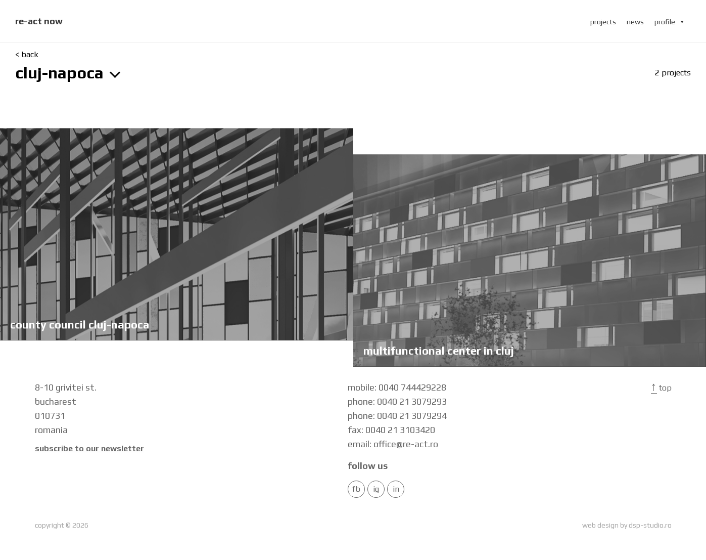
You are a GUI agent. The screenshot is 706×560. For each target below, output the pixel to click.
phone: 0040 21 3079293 (397, 401)
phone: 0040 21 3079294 (397, 415)
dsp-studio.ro (650, 525)
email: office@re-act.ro (393, 444)
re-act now (39, 21)
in (396, 489)
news (635, 22)
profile (669, 22)
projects (603, 22)
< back (26, 55)
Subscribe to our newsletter (89, 449)
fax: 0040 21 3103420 (391, 429)
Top (661, 388)
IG (376, 489)
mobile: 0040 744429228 (397, 387)
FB (356, 489)
